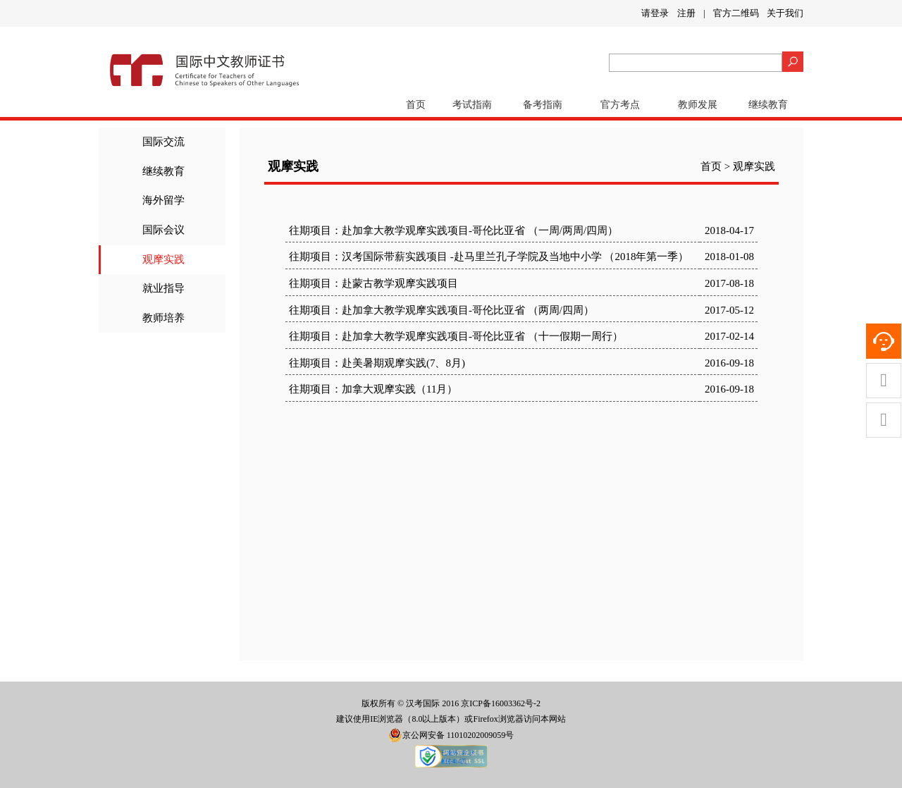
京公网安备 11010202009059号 (451, 735)
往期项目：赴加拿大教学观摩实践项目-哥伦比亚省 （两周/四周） (441, 310)
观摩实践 (163, 259)
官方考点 (620, 104)
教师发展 (697, 104)
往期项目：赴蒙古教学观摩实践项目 (373, 283)
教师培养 (163, 318)
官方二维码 (736, 13)
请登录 (655, 13)
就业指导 (163, 288)
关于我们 (785, 13)
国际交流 (163, 141)
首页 (416, 104)
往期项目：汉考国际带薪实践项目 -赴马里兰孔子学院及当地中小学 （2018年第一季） (489, 256)
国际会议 (163, 229)
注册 (686, 13)
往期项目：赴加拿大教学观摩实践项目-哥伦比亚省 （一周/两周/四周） (453, 230)
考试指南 (472, 104)
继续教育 (768, 104)
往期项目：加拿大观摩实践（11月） (373, 389)
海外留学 (163, 200)
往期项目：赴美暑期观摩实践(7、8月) (377, 363)
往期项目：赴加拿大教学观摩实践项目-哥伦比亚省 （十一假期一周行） (456, 336)
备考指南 (542, 104)
